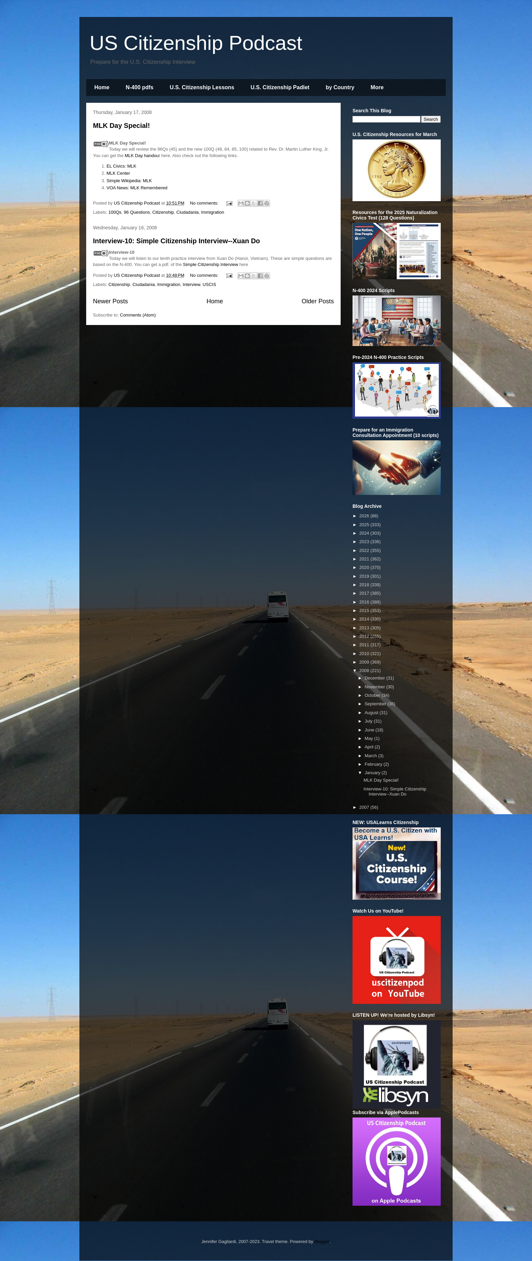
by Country (340, 87)
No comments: (205, 203)
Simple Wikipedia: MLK (129, 180)
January (373, 772)
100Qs (115, 212)
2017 (364, 593)
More (376, 87)
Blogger (322, 1241)
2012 (364, 636)
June (370, 729)
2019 (364, 576)
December (375, 678)
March (371, 755)
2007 (364, 807)
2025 (364, 524)
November (375, 686)
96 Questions (137, 212)
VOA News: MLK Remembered (137, 187)
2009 (364, 662)
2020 (364, 567)
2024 (364, 533)
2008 (364, 670)
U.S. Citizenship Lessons (202, 87)
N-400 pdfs (139, 87)
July (369, 721)
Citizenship (163, 212)
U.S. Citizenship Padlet (280, 87)
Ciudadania (187, 212)
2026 (364, 515)
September (376, 703)
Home (101, 87)
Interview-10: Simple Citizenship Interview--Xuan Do (176, 241)
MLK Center (118, 173)
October (373, 695)
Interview (191, 284)
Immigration (212, 212)
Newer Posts (110, 301)
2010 (364, 653)
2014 (364, 619)
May (369, 738)
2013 (364, 627)
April (370, 746)
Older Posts (318, 301)
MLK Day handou (142, 155)
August (372, 712)
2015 (364, 610)
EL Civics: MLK (121, 166)
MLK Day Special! (121, 125)
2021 (364, 558)
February (374, 764)
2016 (364, 602)
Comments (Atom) (138, 315)
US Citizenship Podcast (196, 43)
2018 (364, 584)
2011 (364, 644)
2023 (364, 541)
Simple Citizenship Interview (211, 264)
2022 (364, 550)
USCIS (209, 284)
